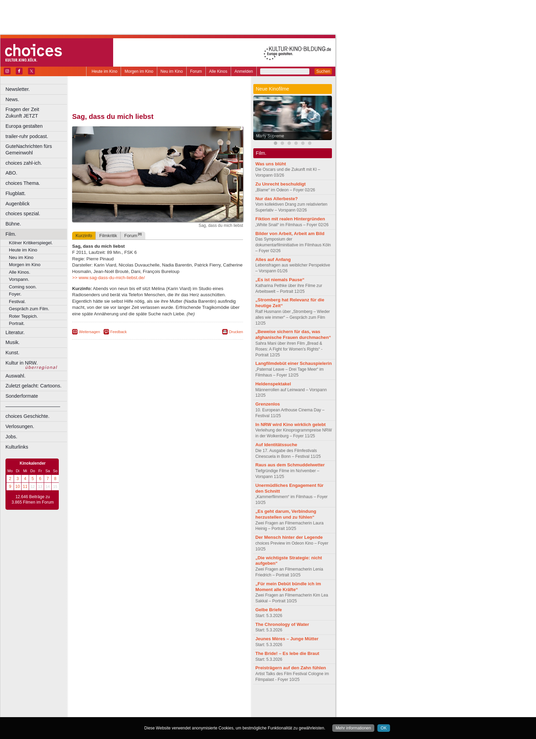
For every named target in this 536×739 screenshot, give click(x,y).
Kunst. (12, 352)
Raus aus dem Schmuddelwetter (290, 464)
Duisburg (208, 712)
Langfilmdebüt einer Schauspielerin (293, 363)
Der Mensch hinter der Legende (289, 537)
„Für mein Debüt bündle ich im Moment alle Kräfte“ (288, 586)
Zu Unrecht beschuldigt (280, 184)
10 (17, 486)
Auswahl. (15, 376)
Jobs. (11, 436)
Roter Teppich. (23, 316)
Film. (10, 234)
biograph (103, 706)
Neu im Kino (172, 71)
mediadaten (213, 700)
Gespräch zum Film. (29, 308)
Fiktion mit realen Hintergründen (290, 218)
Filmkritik (108, 235)
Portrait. (17, 323)
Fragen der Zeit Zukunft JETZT (37, 113)
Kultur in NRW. (21, 363)
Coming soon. (23, 286)
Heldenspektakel (273, 383)
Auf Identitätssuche (276, 444)
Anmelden (243, 71)
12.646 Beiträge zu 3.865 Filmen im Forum (33, 499)
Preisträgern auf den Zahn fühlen (290, 667)
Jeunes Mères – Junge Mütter (287, 638)
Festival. (17, 301)
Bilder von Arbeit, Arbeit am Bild (289, 233)
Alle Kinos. (19, 272)
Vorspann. (19, 279)
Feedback (118, 332)
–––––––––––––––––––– (32, 406)
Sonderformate (21, 396)
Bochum (105, 712)
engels (137, 706)
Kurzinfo (84, 235)
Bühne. (13, 224)
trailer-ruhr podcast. (26, 136)
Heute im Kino (104, 71)
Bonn (120, 712)
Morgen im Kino (138, 71)
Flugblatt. (15, 193)
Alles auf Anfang (273, 259)
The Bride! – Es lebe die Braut (287, 653)
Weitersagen (89, 332)
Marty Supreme (270, 136)
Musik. (12, 342)
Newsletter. (17, 89)
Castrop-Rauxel (141, 712)
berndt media (128, 700)
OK (384, 728)
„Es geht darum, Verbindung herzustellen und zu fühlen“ (285, 514)
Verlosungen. (19, 426)
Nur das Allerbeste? (276, 198)
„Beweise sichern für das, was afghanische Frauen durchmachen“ (293, 334)
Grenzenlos (267, 404)
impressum (154, 700)
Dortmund (167, 712)
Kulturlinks (16, 447)
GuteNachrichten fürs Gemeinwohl (28, 149)
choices (121, 706)
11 (25, 486)
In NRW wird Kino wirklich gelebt (290, 424)
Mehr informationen (353, 728)
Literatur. (15, 332)
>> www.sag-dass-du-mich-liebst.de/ (108, 277)
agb (195, 700)
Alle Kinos (218, 71)
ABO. (11, 173)
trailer (157, 706)
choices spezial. (22, 213)
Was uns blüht (270, 163)
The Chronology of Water (282, 624)
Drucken (236, 332)
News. (12, 99)
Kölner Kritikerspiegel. (31, 242)
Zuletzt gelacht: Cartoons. (33, 385)
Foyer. (15, 294)
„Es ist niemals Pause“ (280, 279)
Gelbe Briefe (268, 609)
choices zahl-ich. (23, 163)
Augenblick (17, 203)
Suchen (323, 71)
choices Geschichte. (27, 416)
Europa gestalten (24, 126)
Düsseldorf (188, 712)
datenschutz (178, 700)
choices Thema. (22, 183)
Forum (196, 71)
